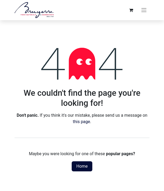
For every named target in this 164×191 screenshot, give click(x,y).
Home (82, 166)
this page (81, 121)
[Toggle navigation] (143, 10)
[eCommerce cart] (131, 10)
